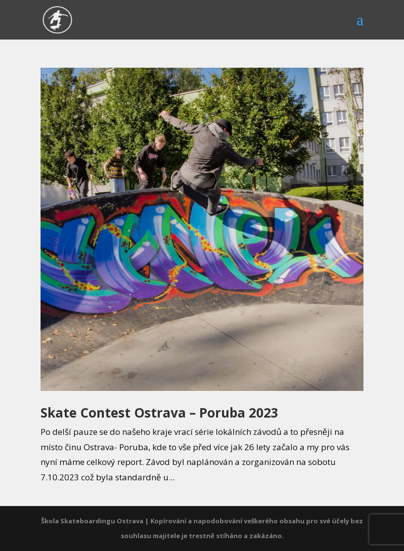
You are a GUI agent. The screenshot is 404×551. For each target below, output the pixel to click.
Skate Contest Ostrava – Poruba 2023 (159, 413)
